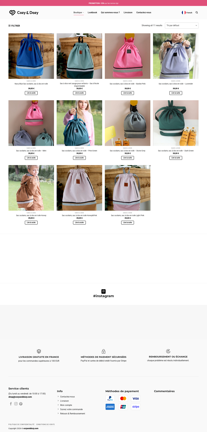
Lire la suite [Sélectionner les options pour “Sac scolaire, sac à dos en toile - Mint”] (31, 158)
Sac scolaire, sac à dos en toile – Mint (31, 151)
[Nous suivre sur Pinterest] (20, 404)
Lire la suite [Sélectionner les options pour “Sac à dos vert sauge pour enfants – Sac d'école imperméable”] (79, 93)
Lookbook (92, 12)
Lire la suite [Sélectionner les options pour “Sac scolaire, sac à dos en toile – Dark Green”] (175, 158)
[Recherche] (197, 12)
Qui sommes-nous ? (110, 12)
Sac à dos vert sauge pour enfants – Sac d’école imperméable (79, 84)
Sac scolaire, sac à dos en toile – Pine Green (79, 151)
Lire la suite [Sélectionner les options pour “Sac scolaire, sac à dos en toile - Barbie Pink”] (127, 93)
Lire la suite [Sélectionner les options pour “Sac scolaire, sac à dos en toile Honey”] (31, 222)
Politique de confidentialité (21, 424)
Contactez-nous (143, 12)
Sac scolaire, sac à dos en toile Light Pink (127, 215)
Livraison (128, 12)
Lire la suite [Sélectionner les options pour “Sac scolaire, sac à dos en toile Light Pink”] (127, 222)
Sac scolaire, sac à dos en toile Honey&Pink (79, 215)
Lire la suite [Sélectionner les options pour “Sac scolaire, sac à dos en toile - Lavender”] (175, 93)
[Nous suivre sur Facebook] (11, 404)
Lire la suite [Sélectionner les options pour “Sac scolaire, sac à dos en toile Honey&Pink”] (79, 222)
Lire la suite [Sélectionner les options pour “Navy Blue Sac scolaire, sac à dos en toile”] (31, 93)
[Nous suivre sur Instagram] (103, 291)
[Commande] (182, 25)
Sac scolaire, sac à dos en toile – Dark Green (176, 151)
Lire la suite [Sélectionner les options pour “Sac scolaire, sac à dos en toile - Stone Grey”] (127, 158)
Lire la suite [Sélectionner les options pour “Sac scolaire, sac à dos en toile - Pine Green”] (79, 158)
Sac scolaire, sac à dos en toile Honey (31, 215)
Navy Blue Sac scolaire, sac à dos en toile (31, 84)
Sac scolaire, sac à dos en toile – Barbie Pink (127, 84)
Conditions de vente (45, 424)
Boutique (79, 12)
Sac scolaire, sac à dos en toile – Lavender (176, 84)
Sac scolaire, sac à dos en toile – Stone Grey (127, 151)
